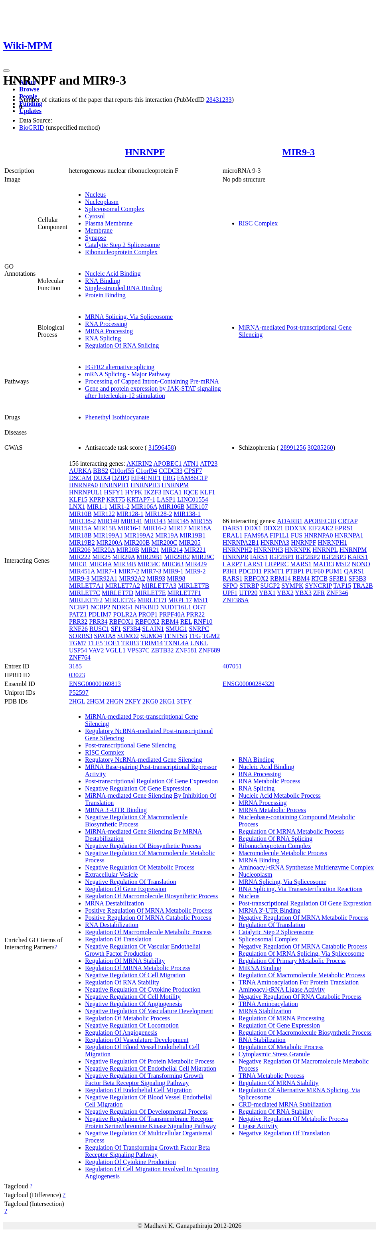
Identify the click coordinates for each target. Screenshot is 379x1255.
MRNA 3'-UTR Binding (116, 809)
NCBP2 (101, 607)
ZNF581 (186, 650)
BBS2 (100, 470)
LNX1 (77, 506)
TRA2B (363, 585)
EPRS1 (344, 528)
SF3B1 (338, 578)
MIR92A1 (104, 578)
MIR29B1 (149, 556)
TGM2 (211, 635)
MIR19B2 (82, 542)
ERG (169, 477)
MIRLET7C (84, 592)
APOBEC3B (320, 521)
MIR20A (103, 549)
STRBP (249, 585)
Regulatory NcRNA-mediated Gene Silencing (143, 759)
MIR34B (124, 564)
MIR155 (201, 521)
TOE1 (112, 643)
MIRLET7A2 (122, 585)
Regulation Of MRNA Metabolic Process (137, 967)
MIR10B (80, 513)
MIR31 (78, 564)
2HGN (115, 701)
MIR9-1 (173, 571)
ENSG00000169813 (95, 683)
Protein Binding (105, 295)
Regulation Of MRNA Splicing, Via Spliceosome (301, 953)
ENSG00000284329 (248, 683)
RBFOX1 (121, 621)
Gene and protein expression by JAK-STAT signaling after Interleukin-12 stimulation (153, 392)
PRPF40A (172, 614)
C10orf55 (122, 470)
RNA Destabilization (111, 924)
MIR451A (82, 571)
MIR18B (80, 535)
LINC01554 (192, 499)
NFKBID (147, 607)
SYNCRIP (318, 585)
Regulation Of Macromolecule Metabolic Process (148, 932)
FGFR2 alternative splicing (119, 367)
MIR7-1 (107, 571)
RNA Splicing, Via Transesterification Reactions (300, 888)
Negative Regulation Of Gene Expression (138, 788)
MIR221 (194, 549)
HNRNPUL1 (86, 492)
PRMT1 (273, 571)
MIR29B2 (177, 556)
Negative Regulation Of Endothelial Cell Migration (150, 1068)
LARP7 (232, 564)
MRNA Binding (259, 860)
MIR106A (144, 506)
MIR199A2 (139, 535)
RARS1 (233, 578)
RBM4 (170, 621)
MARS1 (300, 564)
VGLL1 (115, 650)
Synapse (95, 237)
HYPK (133, 492)
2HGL (77, 701)
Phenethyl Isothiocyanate (117, 417)
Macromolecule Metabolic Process (283, 853)
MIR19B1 (192, 535)
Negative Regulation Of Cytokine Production (143, 989)
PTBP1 (295, 571)
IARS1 (259, 556)
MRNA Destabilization (114, 903)
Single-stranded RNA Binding (123, 288)
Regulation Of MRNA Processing (282, 1018)
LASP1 (166, 499)
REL (186, 621)
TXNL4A (176, 643)
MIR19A (166, 535)
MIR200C (165, 542)
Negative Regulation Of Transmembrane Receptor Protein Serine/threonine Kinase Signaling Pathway (150, 1122)
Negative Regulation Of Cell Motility (133, 996)
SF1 (116, 628)
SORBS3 (81, 635)
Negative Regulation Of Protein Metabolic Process (150, 1061)
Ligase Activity (258, 1126)
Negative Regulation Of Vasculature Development (149, 1011)
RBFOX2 (147, 621)
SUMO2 (128, 635)
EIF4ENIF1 (146, 477)
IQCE (191, 492)
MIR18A (199, 528)
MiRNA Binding (260, 967)
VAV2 (96, 650)
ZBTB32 (162, 650)
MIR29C (202, 556)
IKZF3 (153, 492)
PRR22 (195, 614)
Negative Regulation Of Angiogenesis (133, 1003)
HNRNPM (175, 485)
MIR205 (190, 542)
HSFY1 (113, 492)
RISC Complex (258, 223)
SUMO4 (151, 635)
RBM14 (280, 578)
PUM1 (334, 571)
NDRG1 (122, 607)
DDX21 (273, 528)
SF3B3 (357, 578)
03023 (77, 675)
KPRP (97, 499)
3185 (75, 666)
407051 (232, 666)
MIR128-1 (130, 513)
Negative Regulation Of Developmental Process (146, 1111)
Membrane (99, 230)
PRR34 (98, 621)
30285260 (320, 447)
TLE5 (95, 643)
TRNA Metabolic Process (271, 1075)
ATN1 (191, 463)
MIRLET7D (117, 592)
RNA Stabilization (262, 1039)
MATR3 (323, 564)
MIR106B (172, 506)
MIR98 (176, 578)
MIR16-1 (130, 528)
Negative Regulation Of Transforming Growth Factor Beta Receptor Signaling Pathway (144, 1079)
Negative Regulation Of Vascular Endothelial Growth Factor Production (142, 950)
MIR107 (197, 506)
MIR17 (177, 528)
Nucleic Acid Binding (113, 273)
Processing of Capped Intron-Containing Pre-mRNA (152, 381)
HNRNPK (298, 549)
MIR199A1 (108, 535)
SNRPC (199, 628)
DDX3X (295, 528)
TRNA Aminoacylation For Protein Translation (299, 982)
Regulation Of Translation (118, 939)
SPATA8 (105, 635)
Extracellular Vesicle (111, 874)
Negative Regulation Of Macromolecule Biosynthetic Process (136, 821)
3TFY (184, 701)
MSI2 (343, 564)
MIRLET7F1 (184, 592)
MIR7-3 (151, 571)
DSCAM (80, 477)
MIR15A (80, 528)
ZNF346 (337, 592)
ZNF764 (80, 657)
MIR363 (173, 564)
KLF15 (78, 499)
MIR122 (104, 513)
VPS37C (138, 650)
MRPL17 (180, 600)
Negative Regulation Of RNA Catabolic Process (300, 996)
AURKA (80, 470)
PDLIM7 (100, 614)
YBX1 (267, 592)
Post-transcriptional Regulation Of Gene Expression (151, 781)
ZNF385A (236, 600)
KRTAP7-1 (141, 499)
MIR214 (171, 549)
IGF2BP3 (334, 556)
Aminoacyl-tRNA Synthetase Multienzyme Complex (306, 867)
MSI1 (200, 600)
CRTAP (347, 521)
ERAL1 (233, 535)
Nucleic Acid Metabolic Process (280, 795)
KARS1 (357, 556)
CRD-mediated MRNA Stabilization (285, 1104)
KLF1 (207, 492)
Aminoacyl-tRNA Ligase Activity (282, 989)
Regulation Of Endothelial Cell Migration (138, 1090)
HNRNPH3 (145, 485)
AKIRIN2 (139, 463)
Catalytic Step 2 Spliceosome (122, 244)
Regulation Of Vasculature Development (137, 1039)
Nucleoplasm (101, 201)
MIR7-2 (128, 571)
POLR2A (125, 614)
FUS (296, 535)
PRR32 (78, 621)
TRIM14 (151, 643)
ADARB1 (289, 521)
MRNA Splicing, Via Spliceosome (129, 316)
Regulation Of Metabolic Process (127, 1018)
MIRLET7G (120, 600)
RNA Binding (102, 280)
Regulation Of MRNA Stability (125, 960)
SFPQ (230, 585)
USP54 (78, 650)
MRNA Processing (109, 331)
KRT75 (116, 499)
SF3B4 (131, 628)
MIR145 (178, 521)
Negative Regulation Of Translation (130, 881)
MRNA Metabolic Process (272, 809)
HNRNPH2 (237, 549)
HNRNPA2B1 (241, 542)
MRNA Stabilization (265, 1011)
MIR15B (104, 528)
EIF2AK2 (320, 528)
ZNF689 (209, 650)
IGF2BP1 (281, 556)
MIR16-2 (155, 528)
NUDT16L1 (175, 607)
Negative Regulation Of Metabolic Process (140, 867)
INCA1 (172, 492)
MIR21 (150, 549)
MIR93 (156, 578)
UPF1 (230, 592)
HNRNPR (236, 556)
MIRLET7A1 (86, 585)
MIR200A (109, 542)
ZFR (319, 592)
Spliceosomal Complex (114, 209)
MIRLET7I (151, 600)
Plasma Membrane (109, 223)
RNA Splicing (103, 338)
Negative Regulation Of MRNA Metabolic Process (304, 917)
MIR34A (100, 564)
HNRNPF (145, 152)
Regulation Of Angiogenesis (121, 1032)
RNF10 (202, 621)
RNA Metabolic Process (269, 781)
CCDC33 (171, 470)
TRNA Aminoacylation (268, 1003)
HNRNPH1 (114, 485)
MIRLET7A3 (159, 585)
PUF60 (315, 571)
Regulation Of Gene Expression (125, 888)
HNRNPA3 (275, 542)
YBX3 (303, 592)
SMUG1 (176, 628)
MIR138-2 (82, 521)
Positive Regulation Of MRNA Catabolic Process (148, 917)
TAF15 (342, 585)
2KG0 (150, 701)
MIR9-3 (298, 152)
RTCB (319, 578)
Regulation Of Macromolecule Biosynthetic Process (151, 896)
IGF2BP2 (308, 556)
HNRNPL (325, 549)
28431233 (219, 99)
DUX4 (102, 477)
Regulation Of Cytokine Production (130, 1161)
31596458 (161, 447)
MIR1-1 (97, 506)
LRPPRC (277, 564)
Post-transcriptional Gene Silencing (130, 745)
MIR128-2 (158, 513)
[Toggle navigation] (6, 70)
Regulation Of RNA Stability (122, 982)
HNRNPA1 (348, 535)
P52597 (79, 692)
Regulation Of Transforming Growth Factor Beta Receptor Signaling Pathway (147, 1151)
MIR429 (196, 564)
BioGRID (31, 127)
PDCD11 (250, 571)
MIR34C (149, 564)
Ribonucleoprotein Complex (121, 252)
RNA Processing (106, 323)
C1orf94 (146, 470)
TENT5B (176, 635)
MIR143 (155, 521)
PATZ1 (78, 614)
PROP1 (148, 614)
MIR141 (131, 521)
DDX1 (253, 528)
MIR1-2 (119, 506)
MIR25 (101, 556)
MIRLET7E (150, 592)
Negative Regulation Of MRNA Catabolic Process (303, 946)
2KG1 (167, 701)
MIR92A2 (132, 578)
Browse (29, 89)
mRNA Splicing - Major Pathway (127, 374)
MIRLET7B (193, 585)
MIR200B (137, 542)
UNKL (199, 643)
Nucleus (95, 194)
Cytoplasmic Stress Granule (274, 1054)
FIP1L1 (279, 535)
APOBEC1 (167, 463)
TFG (195, 635)
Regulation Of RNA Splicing (122, 345)
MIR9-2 (195, 571)
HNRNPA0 (83, 485)
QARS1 (354, 571)
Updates (30, 110)
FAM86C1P (192, 477)
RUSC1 (99, 628)
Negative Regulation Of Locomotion (132, 1025)
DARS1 (233, 528)
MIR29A (123, 556)
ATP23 (208, 463)
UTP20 (248, 592)
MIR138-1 (187, 513)
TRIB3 (130, 643)
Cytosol (95, 216)
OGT (199, 607)
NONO (361, 564)
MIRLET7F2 (86, 600)
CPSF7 (193, 470)
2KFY (132, 701)
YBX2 (285, 592)
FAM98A (256, 535)
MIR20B (127, 549)
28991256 (293, 447)
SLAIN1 (153, 628)
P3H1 (230, 571)
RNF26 (78, 628)
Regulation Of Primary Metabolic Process (292, 960)
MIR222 (80, 556)
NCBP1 (79, 607)
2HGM (96, 701)
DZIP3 (120, 477)
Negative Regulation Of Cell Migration (135, 975)
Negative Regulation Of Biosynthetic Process (143, 845)
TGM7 (78, 643)
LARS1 (253, 564)
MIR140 (108, 521)
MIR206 (80, 549)
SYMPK (292, 585)
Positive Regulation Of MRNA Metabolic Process (149, 910)
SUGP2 (270, 585)
